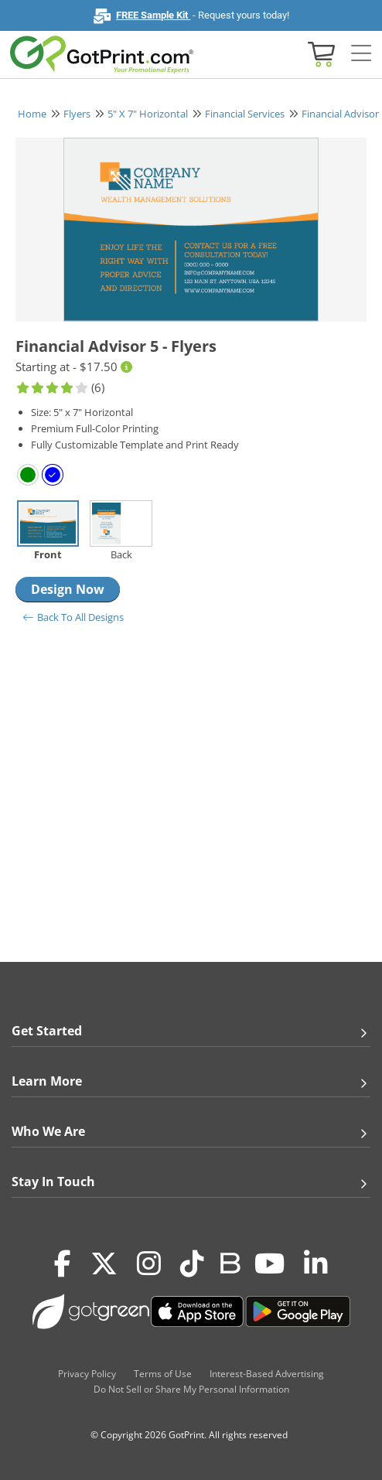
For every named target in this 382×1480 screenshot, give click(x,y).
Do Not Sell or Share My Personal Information (191, 1389)
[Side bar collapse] (361, 54)
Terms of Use (163, 1373)
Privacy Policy (87, 1373)
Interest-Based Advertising (267, 1373)
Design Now (67, 589)
